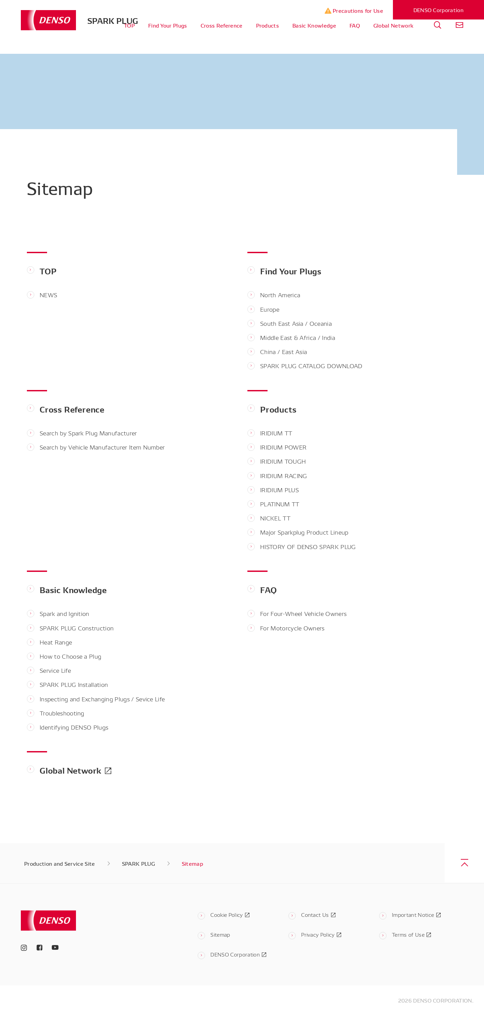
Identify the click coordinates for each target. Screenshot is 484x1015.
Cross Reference (222, 40)
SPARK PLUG (112, 20)
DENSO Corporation (438, 9)
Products (267, 40)
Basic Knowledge (314, 40)
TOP (129, 40)
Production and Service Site (59, 863)
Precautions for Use (354, 10)
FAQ (355, 40)
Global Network (393, 40)
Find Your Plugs (167, 40)
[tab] (437, 40)
